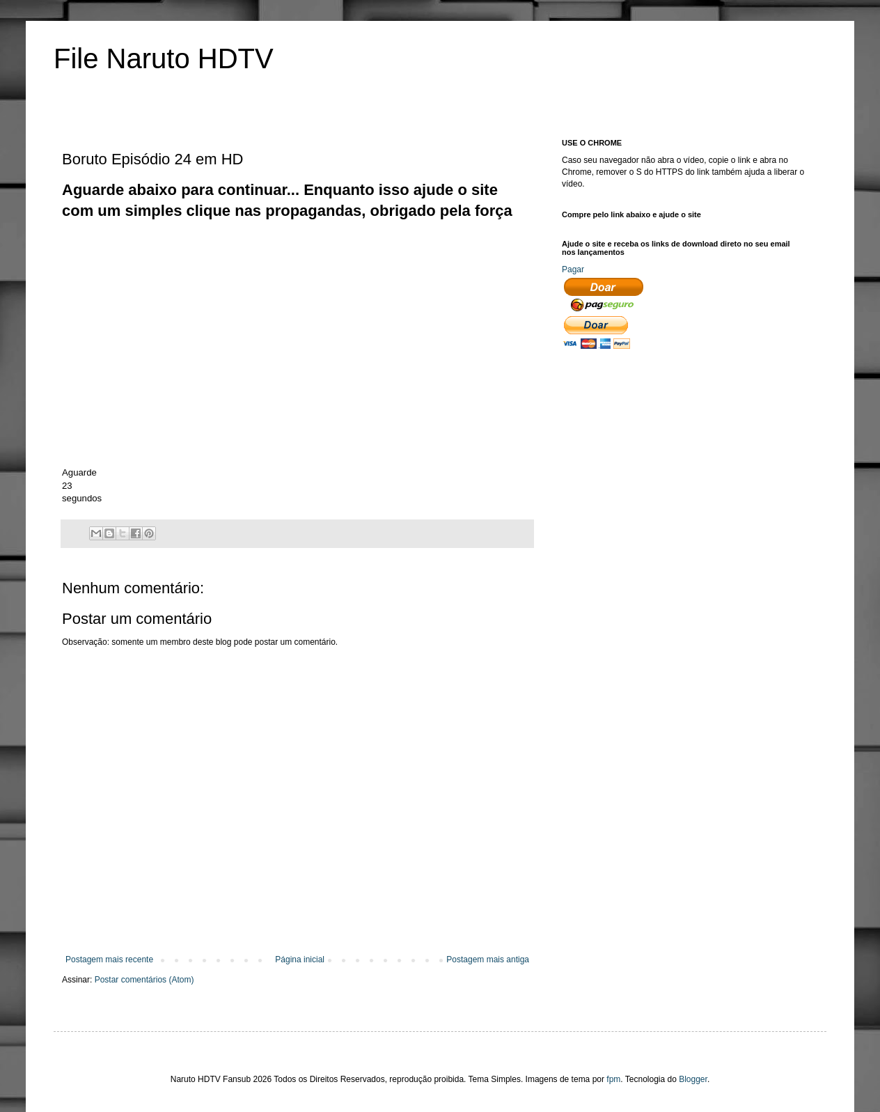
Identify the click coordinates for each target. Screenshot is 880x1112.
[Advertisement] (315, 253)
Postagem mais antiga (487, 959)
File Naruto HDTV (164, 58)
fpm (613, 1079)
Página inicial (299, 959)
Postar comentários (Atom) (144, 980)
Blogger (693, 1079)
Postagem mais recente (109, 959)
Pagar (573, 269)
